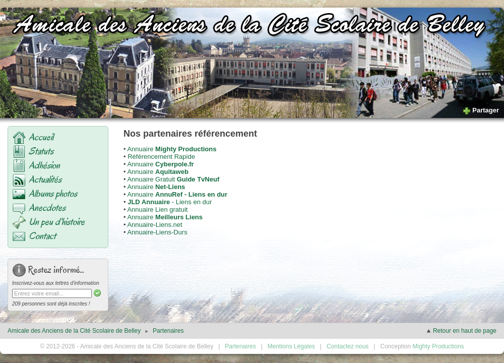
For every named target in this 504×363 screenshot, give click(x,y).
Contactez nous (347, 346)
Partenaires (168, 330)
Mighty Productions (438, 346)
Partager (481, 110)
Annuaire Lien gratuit (157, 209)
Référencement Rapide (161, 156)
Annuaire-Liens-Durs (157, 232)
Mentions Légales (291, 346)
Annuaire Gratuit (173, 179)
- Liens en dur (170, 202)
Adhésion (44, 165)
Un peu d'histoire (57, 221)
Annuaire (171, 149)
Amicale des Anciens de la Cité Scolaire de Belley (74, 330)
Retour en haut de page (461, 330)
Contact (42, 236)
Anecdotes (47, 207)
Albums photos (53, 193)
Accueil (41, 137)
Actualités (45, 179)
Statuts (41, 151)
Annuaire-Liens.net (154, 224)
